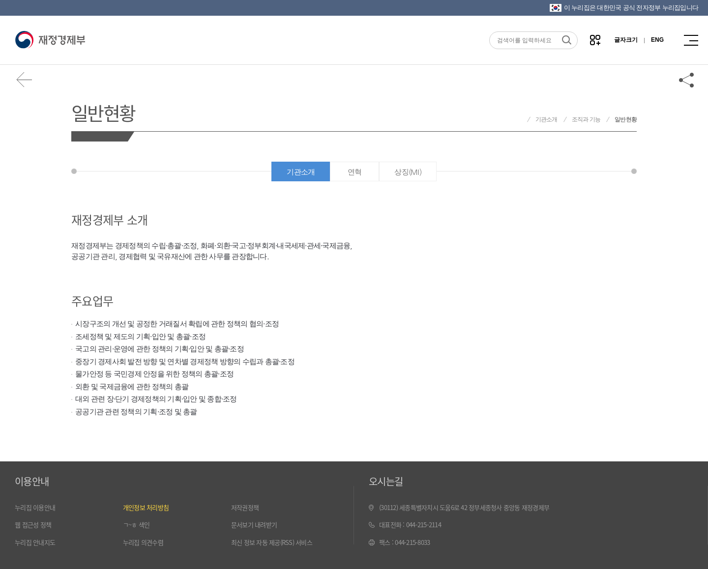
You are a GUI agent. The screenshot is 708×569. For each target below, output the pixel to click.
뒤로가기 (24, 79)
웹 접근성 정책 (33, 524)
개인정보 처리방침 (146, 507)
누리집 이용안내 (35, 507)
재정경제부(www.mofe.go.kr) (50, 40)
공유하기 (687, 79)
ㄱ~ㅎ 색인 (136, 524)
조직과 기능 (586, 119)
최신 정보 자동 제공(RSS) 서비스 (271, 542)
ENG (657, 39)
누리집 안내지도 (35, 542)
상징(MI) (407, 172)
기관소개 (546, 119)
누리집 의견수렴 (143, 542)
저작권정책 (245, 507)
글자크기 (626, 39)
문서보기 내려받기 (254, 524)
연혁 (355, 172)
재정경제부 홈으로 (518, 119)
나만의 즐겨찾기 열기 (595, 40)
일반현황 (103, 112)
